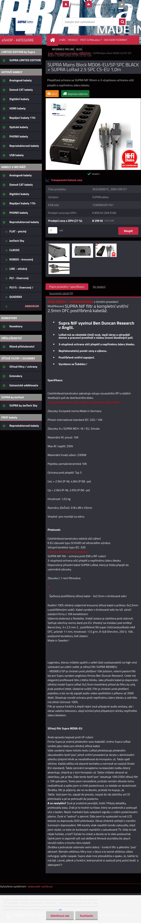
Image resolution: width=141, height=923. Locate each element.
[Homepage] (53, 40)
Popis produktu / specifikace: (67, 286)
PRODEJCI (73, 40)
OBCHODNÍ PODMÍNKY (115, 40)
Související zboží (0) (61, 293)
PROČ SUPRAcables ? (91, 40)
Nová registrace (103, 4)
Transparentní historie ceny (64, 180)
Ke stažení (99, 286)
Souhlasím (86, 915)
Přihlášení (77, 4)
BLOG (79, 49)
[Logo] (25, 22)
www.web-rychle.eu (40, 886)
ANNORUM (85, 53)
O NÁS (62, 40)
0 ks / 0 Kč (132, 3)
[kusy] (52, 230)
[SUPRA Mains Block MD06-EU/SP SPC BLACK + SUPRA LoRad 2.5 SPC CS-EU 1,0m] (93, 100)
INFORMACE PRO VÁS (63, 49)
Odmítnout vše (59, 915)
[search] (122, 22)
